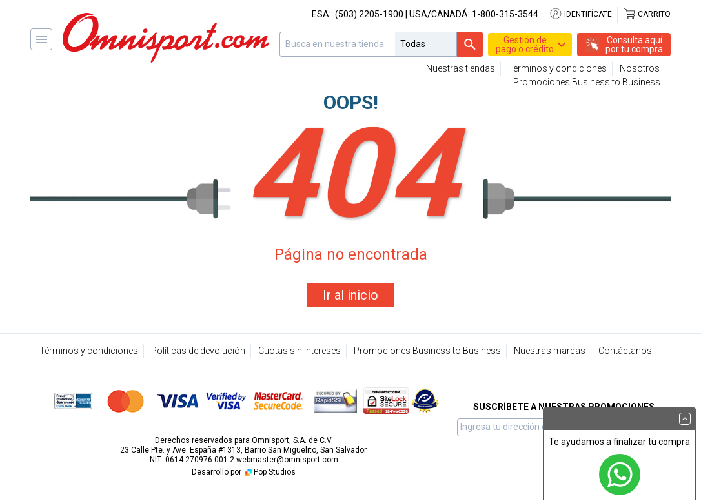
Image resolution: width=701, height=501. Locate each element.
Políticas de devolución (198, 350)
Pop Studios (269, 471)
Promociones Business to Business (586, 82)
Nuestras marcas (549, 350)
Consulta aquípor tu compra (634, 45)
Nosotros (640, 68)
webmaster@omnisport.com (287, 459)
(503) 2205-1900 (369, 14)
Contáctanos (625, 350)
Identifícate (580, 14)
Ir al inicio (350, 295)
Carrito (647, 14)
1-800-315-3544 (505, 14)
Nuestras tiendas (460, 68)
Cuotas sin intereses (299, 350)
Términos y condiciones (557, 68)
